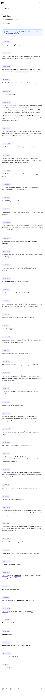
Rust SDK (25, 645)
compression (17, 575)
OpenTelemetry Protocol (29, 268)
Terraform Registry (32, 83)
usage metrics (9, 281)
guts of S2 (14, 657)
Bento (4, 589)
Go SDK (4, 634)
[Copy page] (7, 23)
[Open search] (36, 2)
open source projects (14, 32)
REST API (5, 575)
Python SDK (5, 623)
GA (14, 94)
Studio (4, 131)
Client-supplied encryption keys (11, 45)
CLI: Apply (24, 112)
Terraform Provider (7, 83)
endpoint (13, 69)
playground (12, 329)
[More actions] (43, 3)
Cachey (7, 257)
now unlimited (25, 56)
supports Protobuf (7, 378)
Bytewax (4, 564)
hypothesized (8, 668)
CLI (6, 147)
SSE (21, 376)
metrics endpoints (11, 365)
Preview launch (6, 645)
